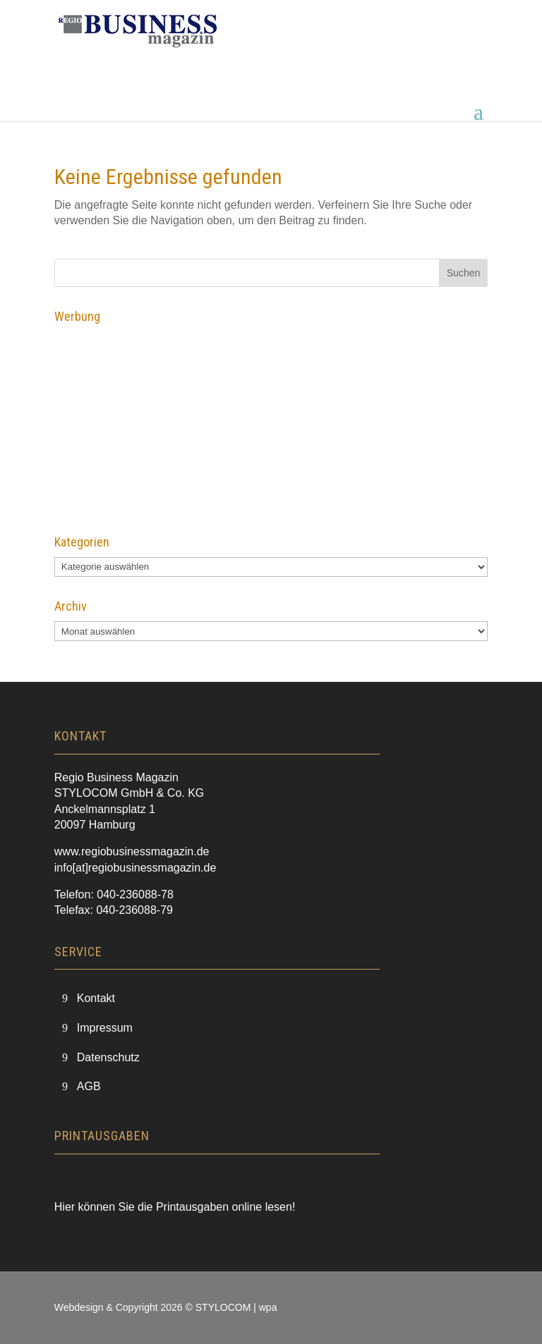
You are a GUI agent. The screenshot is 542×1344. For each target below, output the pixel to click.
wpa (268, 1307)
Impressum (105, 1028)
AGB (89, 1086)
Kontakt (96, 998)
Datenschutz (108, 1057)
